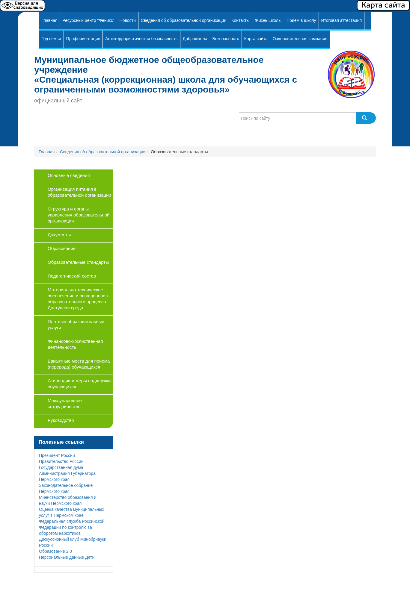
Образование (62, 248)
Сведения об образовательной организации (183, 20)
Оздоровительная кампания (300, 38)
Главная (49, 20)
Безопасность (225, 38)
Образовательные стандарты (78, 262)
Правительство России (61, 461)
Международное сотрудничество (65, 403)
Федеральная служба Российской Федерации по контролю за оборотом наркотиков (71, 527)
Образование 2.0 (55, 551)
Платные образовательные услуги (76, 324)
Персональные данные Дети (66, 557)
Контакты (240, 20)
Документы (59, 234)
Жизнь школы (268, 20)
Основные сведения (69, 175)
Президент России (57, 455)
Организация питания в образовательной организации (79, 192)
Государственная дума (61, 467)
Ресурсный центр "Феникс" (88, 20)
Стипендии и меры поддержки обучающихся (79, 383)
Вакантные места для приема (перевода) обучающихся (79, 363)
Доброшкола (195, 38)
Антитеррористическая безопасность (141, 38)
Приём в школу (301, 20)
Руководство (61, 420)
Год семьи (51, 38)
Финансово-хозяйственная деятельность (75, 344)
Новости (128, 20)
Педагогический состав (72, 275)
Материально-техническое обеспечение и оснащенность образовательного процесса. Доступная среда (79, 298)
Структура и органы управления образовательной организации (78, 214)
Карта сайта (256, 38)
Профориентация (83, 38)
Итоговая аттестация (341, 20)
